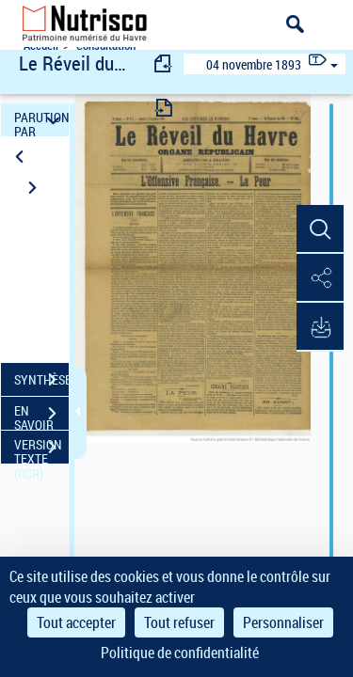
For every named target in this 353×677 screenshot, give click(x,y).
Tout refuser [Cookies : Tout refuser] (179, 622)
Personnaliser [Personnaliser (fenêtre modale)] (283, 622)
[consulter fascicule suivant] (164, 107)
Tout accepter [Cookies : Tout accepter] (76, 622)
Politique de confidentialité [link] (180, 652)
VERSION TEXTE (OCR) (41, 449)
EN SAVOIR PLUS (41, 416)
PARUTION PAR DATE (41, 119)
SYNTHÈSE (41, 380)
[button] (320, 229)
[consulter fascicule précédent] (164, 63)
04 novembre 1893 (253, 64)
